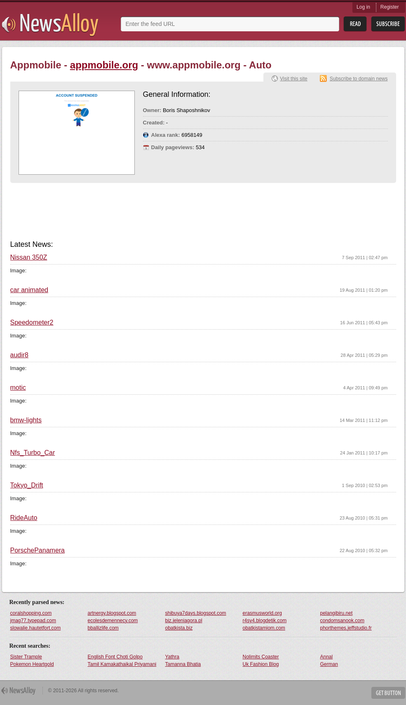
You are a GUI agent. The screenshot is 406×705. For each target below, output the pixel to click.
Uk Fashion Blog (261, 664)
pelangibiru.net (336, 613)
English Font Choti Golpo (115, 657)
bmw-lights (26, 420)
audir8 (19, 355)
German (329, 664)
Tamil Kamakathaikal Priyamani (122, 664)
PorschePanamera (37, 550)
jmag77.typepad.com (33, 620)
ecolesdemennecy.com (113, 620)
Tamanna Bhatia (183, 664)
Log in (363, 7)
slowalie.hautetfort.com (35, 628)
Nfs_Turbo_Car (32, 453)
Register (389, 7)
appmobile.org (104, 64)
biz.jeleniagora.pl (183, 620)
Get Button (388, 693)
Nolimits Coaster (261, 657)
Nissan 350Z (28, 257)
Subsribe (388, 24)
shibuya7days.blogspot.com (195, 613)
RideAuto (24, 518)
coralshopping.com (31, 613)
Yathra (172, 657)
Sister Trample (26, 657)
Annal (326, 657)
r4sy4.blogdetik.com (265, 620)
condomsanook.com (342, 620)
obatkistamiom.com (264, 628)
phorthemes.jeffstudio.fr (346, 628)
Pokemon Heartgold (32, 664)
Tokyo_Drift (26, 485)
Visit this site (293, 79)
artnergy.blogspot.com (112, 613)
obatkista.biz (179, 628)
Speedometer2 (32, 322)
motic (18, 387)
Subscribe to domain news (359, 79)
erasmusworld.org (262, 613)
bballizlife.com (103, 628)
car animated (29, 290)
